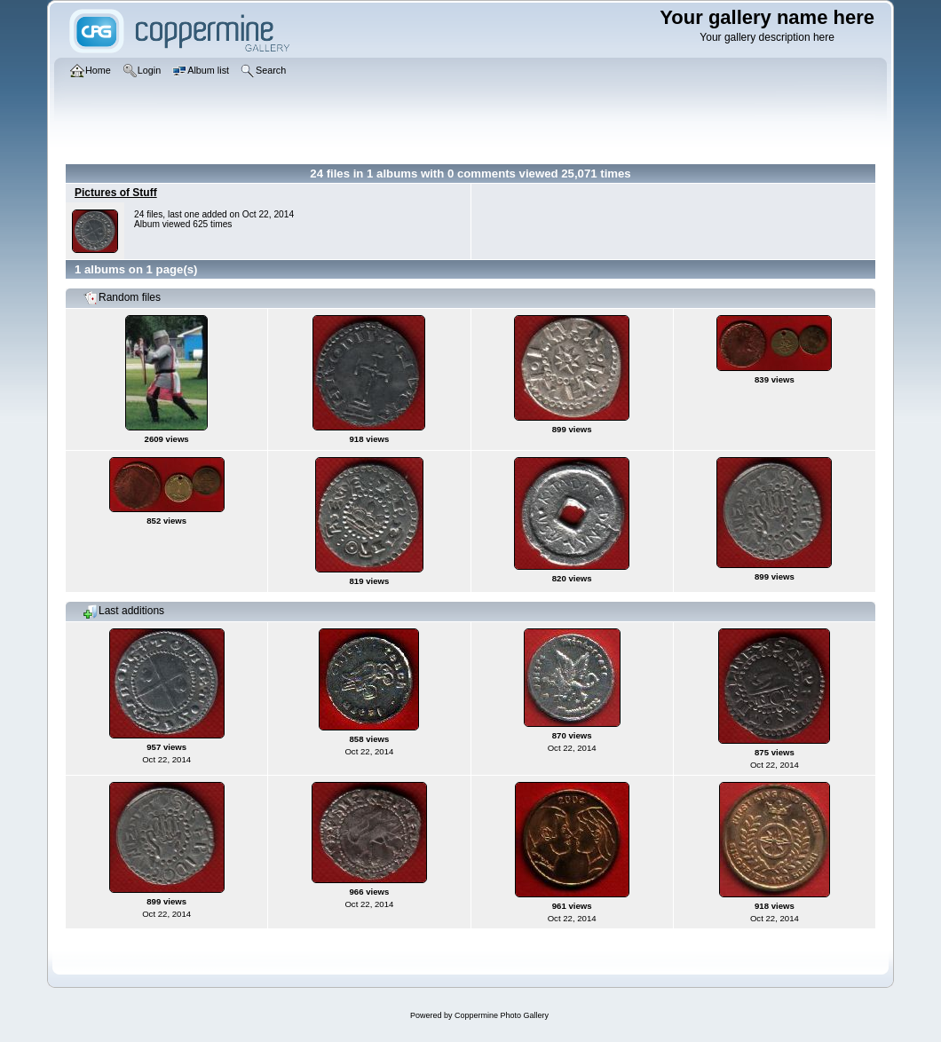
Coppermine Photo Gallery (502, 1015)
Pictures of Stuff (116, 192)
